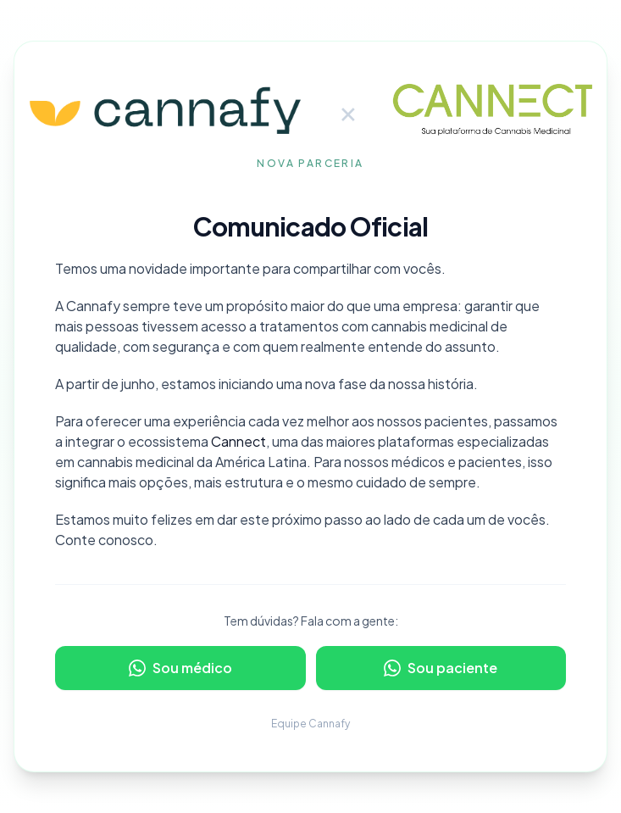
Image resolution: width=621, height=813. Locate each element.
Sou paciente (440, 668)
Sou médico (180, 668)
